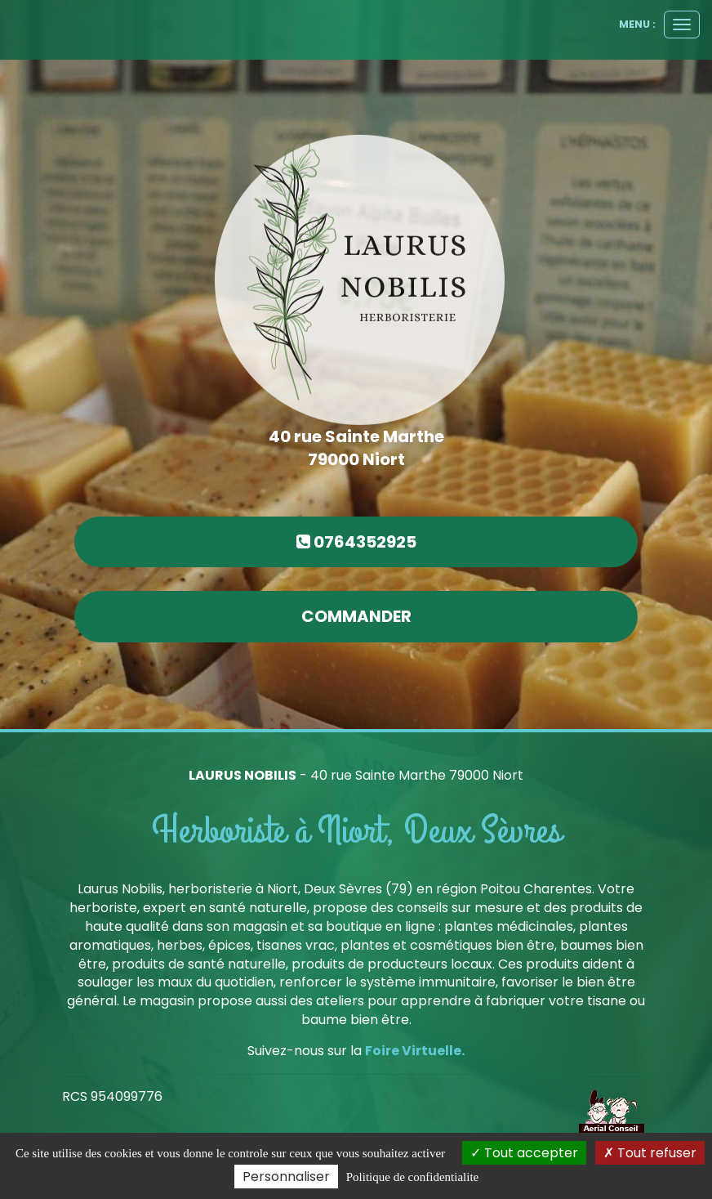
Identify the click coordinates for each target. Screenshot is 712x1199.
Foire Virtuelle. (415, 1050)
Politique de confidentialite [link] (412, 1176)
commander (356, 616)
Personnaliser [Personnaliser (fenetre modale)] (286, 1176)
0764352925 (356, 541)
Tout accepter (524, 1152)
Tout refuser (649, 1152)
